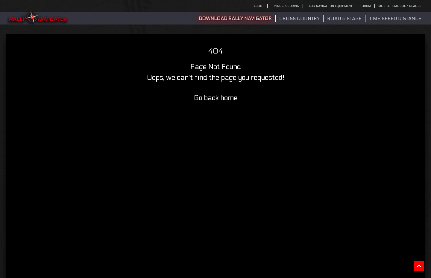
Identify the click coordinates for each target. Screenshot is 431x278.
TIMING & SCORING (285, 6)
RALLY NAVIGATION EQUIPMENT (329, 6)
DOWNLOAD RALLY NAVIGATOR (235, 18)
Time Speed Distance (395, 18)
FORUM (365, 6)
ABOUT (259, 6)
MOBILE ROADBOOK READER (399, 6)
